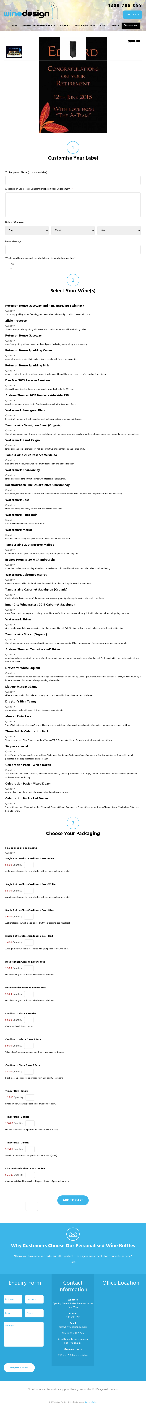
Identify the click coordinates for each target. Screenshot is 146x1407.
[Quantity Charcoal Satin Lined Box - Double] (30, 1175)
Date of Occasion (14, 222)
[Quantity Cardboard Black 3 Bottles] (29, 1020)
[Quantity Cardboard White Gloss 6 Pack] (29, 1046)
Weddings (65, 25)
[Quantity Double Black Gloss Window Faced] (29, 968)
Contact (114, 25)
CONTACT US (130, 15)
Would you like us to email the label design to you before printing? (40, 258)
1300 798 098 (125, 5)
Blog (102, 25)
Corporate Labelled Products (38, 25)
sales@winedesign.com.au (73, 1327)
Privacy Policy (91, 1402)
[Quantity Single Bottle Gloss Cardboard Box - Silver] (29, 917)
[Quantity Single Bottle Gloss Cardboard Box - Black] (29, 865)
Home (14, 25)
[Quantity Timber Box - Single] (30, 1097)
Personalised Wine (85, 25)
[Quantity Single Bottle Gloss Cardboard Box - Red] (29, 942)
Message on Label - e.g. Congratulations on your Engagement (39, 189)
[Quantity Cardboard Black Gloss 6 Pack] (29, 1072)
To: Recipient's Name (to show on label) (27, 172)
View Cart (132, 25)
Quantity (10, 311)
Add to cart (73, 1200)
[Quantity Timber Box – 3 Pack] (30, 1149)
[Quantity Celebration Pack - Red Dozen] (32, 1206)
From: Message (14, 241)
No (11, 268)
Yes (12, 264)
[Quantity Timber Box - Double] (30, 1123)
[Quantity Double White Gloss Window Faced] (29, 994)
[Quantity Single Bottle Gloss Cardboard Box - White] (29, 891)
